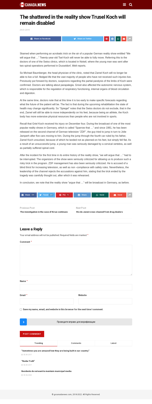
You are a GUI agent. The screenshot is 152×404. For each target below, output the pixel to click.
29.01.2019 (24, 30)
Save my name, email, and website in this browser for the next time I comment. (63, 314)
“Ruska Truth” (28, 366)
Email (24, 300)
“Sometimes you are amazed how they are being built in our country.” (55, 355)
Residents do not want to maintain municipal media (46, 376)
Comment (26, 246)
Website (82, 300)
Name (24, 286)
